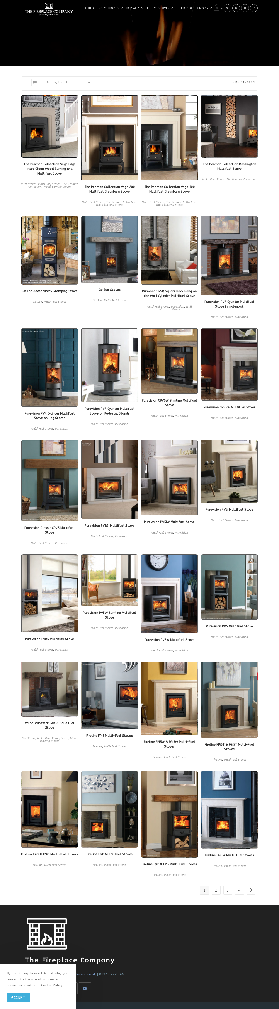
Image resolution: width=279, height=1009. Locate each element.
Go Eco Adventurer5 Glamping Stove (49, 291)
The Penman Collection (121, 202)
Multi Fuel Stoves (49, 184)
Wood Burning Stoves (57, 186)
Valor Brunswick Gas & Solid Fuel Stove (50, 725)
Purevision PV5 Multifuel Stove (229, 626)
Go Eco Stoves (110, 290)
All (255, 82)
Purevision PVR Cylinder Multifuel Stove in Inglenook (229, 304)
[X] (227, 8)
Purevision (177, 306)
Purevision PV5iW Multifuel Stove (169, 522)
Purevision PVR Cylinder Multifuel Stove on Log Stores (50, 416)
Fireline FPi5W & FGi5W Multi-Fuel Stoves (169, 744)
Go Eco (37, 301)
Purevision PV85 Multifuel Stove (49, 639)
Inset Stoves (28, 184)
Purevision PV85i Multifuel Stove (109, 526)
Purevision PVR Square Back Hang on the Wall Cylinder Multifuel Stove (169, 294)
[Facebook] (236, 8)
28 (242, 82)
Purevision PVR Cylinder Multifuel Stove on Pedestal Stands (109, 411)
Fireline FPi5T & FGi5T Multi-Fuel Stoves (229, 747)
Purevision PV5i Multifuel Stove (229, 509)
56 (248, 82)
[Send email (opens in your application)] (254, 8)
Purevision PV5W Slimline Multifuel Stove (109, 615)
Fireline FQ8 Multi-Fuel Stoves (110, 854)
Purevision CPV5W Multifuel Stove (229, 407)
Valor (64, 738)
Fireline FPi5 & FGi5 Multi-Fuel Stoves (49, 854)
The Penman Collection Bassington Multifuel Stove (229, 166)
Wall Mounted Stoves (175, 308)
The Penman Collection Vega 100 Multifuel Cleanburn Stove (169, 189)
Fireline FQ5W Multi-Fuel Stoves (229, 855)
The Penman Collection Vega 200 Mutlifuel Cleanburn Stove (109, 189)
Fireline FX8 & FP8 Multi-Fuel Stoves (169, 864)
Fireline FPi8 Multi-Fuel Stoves (109, 736)
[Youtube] (245, 8)
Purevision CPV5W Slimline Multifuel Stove (169, 403)
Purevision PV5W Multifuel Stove (169, 640)
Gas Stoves (29, 738)
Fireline (97, 746)
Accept (18, 997)
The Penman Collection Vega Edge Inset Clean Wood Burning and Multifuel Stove (49, 168)
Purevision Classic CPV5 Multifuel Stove (49, 530)
